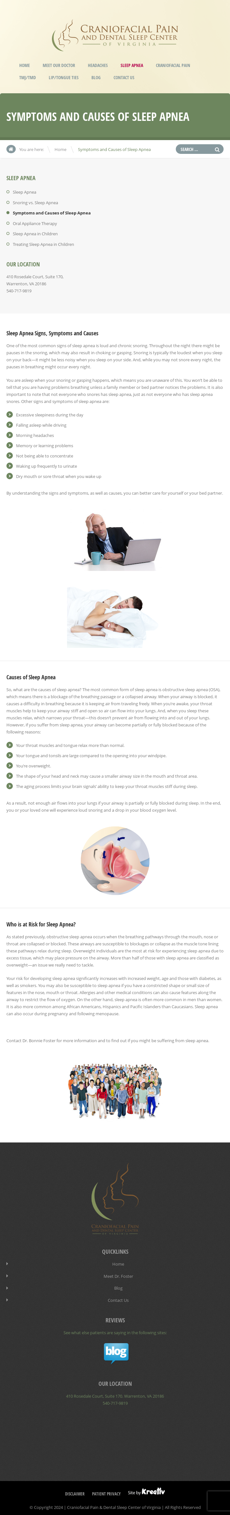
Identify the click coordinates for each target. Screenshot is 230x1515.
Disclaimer (75, 1491)
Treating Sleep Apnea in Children (43, 243)
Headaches (98, 65)
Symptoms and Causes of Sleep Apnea (52, 212)
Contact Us (124, 77)
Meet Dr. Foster (118, 1275)
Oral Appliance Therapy (35, 223)
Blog (96, 77)
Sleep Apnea (132, 65)
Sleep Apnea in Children (35, 233)
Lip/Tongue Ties (64, 77)
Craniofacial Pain (173, 65)
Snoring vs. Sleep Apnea (35, 202)
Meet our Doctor (59, 65)
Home (24, 65)
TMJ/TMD (27, 77)
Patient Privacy (106, 1491)
